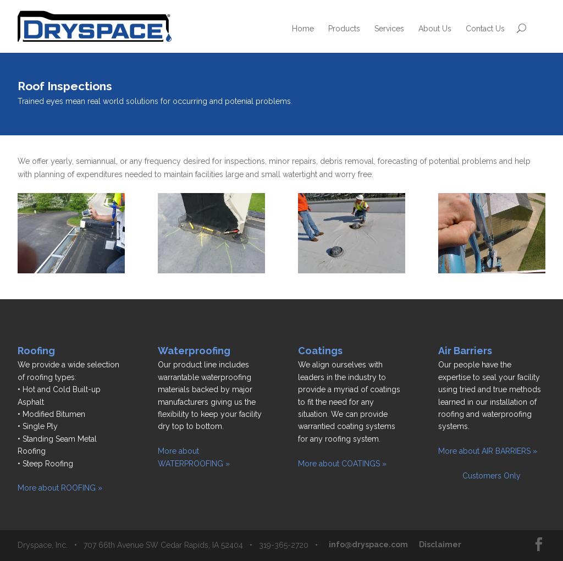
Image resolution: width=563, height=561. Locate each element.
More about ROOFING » (60, 487)
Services (389, 28)
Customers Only (479, 475)
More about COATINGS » (342, 463)
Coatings (320, 350)
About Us (434, 28)
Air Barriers (465, 350)
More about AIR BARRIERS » (487, 451)
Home (303, 28)
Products (344, 28)
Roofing (36, 350)
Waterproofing (194, 350)
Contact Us (485, 28)
